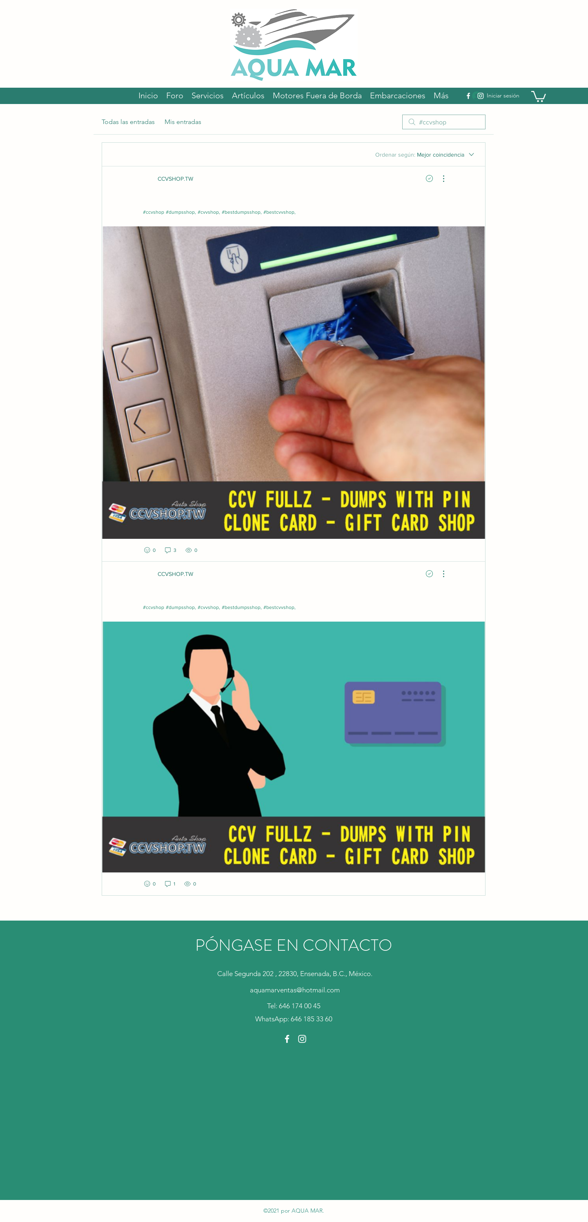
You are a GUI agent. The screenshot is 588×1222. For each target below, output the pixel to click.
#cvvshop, (209, 212)
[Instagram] (481, 96)
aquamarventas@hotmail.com (295, 990)
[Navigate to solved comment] (429, 179)
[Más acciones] (439, 179)
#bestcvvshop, (279, 212)
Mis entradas (183, 122)
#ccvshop (153, 212)
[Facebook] (468, 96)
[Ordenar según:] (425, 154)
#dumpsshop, (181, 212)
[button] (538, 96)
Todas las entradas (128, 122)
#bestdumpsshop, (242, 212)
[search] (444, 122)
